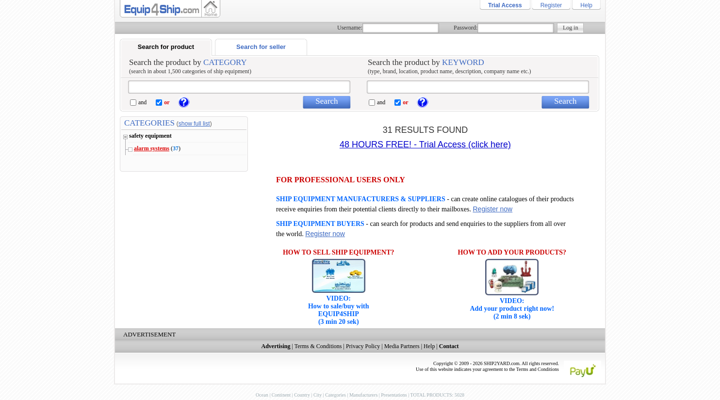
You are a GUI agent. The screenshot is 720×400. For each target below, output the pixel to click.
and (142, 102)
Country (302, 395)
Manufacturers (363, 395)
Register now (492, 209)
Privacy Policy (363, 346)
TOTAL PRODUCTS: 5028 (437, 395)
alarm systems (151, 148)
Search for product (166, 46)
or (166, 102)
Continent (281, 395)
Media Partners (402, 346)
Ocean (262, 395)
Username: (349, 27)
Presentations (394, 395)
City (317, 395)
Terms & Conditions (318, 346)
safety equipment (150, 135)
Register (551, 5)
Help (586, 5)
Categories (335, 395)
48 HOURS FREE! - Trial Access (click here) (425, 144)
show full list (194, 123)
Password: (465, 27)
